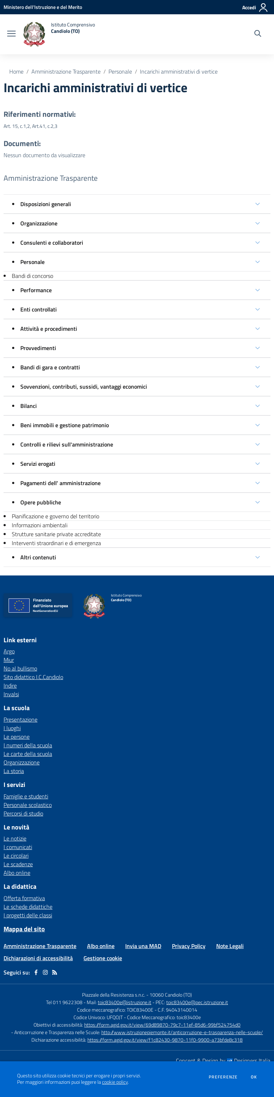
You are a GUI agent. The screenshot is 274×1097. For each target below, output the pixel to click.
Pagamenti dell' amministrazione (60, 483)
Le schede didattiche (28, 906)
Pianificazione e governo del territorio (55, 516)
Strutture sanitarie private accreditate (56, 534)
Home (16, 71)
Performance (36, 290)
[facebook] (36, 972)
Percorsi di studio (23, 813)
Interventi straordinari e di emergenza (56, 543)
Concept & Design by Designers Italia (223, 1060)
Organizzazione (38, 223)
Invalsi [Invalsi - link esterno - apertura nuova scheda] (11, 694)
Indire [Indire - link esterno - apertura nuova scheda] (10, 685)
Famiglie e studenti (26, 796)
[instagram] (45, 972)
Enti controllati (38, 309)
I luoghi (12, 728)
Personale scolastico (28, 805)
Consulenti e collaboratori (51, 242)
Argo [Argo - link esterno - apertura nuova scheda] (9, 651)
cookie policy (115, 1082)
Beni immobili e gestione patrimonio (64, 425)
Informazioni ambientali (39, 525)
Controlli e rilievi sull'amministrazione (66, 444)
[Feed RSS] (54, 972)
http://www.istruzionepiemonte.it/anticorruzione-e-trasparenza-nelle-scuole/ (182, 1032)
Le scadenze (18, 864)
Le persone (17, 736)
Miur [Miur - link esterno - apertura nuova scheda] (9, 659)
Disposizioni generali (45, 204)
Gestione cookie (102, 958)
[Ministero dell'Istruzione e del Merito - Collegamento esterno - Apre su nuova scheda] (43, 7)
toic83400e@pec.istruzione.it (197, 1002)
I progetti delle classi (28, 915)
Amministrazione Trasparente (66, 71)
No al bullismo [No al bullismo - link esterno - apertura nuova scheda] (20, 668)
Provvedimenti (38, 348)
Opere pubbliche (40, 502)
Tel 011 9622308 (64, 1002)
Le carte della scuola (28, 753)
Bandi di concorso (32, 275)
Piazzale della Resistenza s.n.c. (113, 994)
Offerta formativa (24, 898)
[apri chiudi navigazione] (11, 34)
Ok (254, 1077)
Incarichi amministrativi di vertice (179, 71)
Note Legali (230, 946)
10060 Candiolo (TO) (170, 994)
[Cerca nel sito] (257, 34)
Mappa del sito (24, 929)
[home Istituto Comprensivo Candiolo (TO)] (59, 34)
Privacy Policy (189, 946)
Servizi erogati (37, 463)
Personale (120, 71)
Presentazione (20, 719)
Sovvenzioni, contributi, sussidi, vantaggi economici (83, 386)
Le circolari (16, 855)
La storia (14, 771)
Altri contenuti (38, 557)
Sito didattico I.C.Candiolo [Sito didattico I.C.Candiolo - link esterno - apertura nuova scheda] (33, 677)
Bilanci (28, 406)
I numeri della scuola (28, 745)
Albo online (17, 872)
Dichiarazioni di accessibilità (38, 958)
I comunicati (18, 847)
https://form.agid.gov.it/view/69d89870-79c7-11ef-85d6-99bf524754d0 (162, 1024)
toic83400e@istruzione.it (124, 1002)
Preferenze (223, 1077)
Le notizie (15, 838)
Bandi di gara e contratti (50, 367)
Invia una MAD (143, 946)
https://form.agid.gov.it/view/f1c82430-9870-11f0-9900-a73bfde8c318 (165, 1039)
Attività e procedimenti (48, 328)
